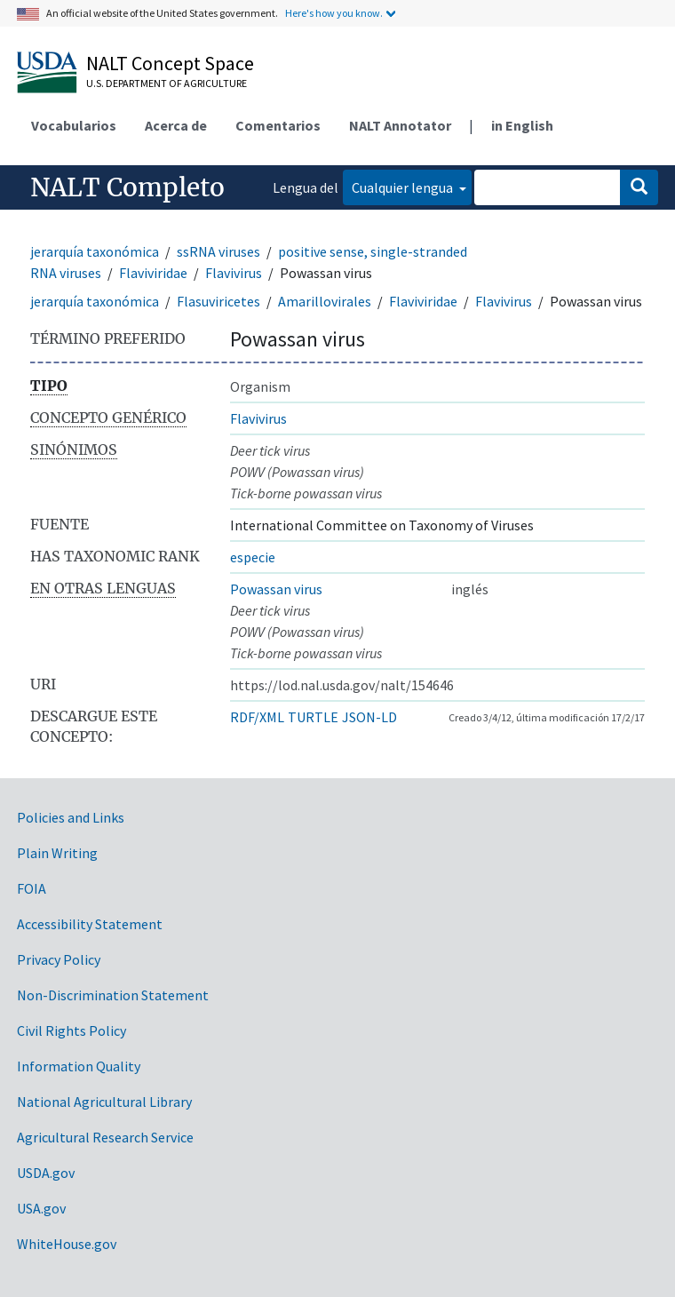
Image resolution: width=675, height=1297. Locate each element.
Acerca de (176, 125)
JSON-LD (369, 717)
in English (522, 125)
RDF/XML (257, 717)
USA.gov (41, 1208)
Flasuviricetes (218, 301)
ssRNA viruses (218, 251)
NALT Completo (127, 187)
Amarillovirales (324, 301)
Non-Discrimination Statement (113, 995)
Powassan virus (276, 589)
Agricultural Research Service (105, 1137)
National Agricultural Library (104, 1101)
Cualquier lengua (404, 187)
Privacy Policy (58, 959)
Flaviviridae (153, 273)
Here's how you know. (334, 13)
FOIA (31, 888)
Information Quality (78, 1066)
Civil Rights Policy (71, 1030)
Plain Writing (57, 853)
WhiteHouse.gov (66, 1244)
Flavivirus (233, 273)
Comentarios (278, 125)
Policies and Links (70, 817)
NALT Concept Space (170, 63)
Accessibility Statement (90, 924)
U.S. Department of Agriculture (166, 83)
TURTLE (313, 717)
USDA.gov (46, 1173)
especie (252, 557)
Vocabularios (73, 125)
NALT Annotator (400, 125)
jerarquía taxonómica (94, 251)
